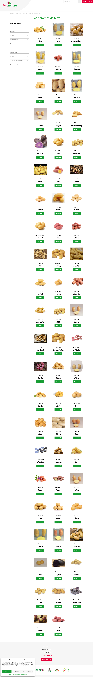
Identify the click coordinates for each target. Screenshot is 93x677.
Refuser (17, 671)
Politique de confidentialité (21, 674)
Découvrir (40, 45)
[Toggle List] (28, 27)
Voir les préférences (28, 671)
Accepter (6, 671)
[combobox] (18, 27)
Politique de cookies (12, 674)
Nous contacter (87, 1)
